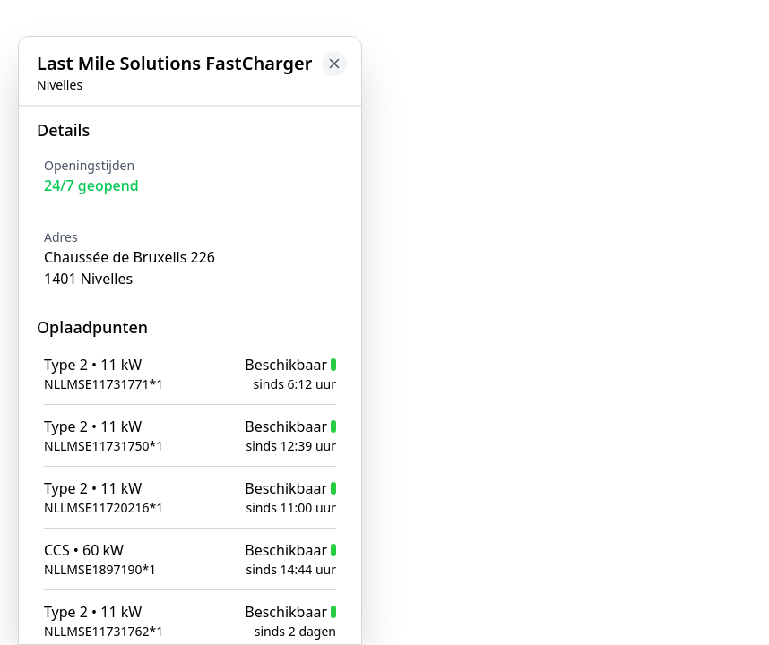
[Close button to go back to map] (334, 63)
